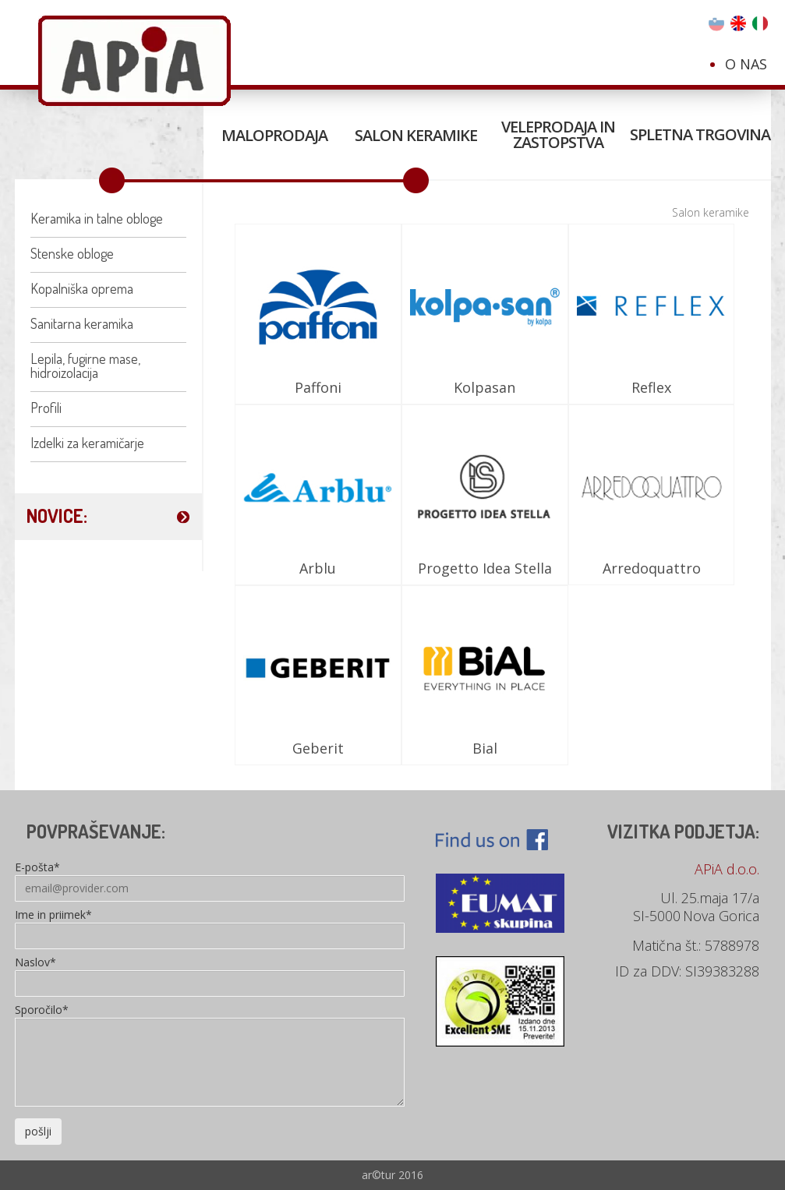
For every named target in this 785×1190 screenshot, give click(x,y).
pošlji (38, 1131)
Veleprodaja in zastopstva (558, 134)
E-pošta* (37, 868)
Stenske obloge (72, 253)
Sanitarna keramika (81, 323)
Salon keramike (416, 135)
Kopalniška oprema (81, 288)
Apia (134, 61)
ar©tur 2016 (392, 1174)
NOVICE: (57, 515)
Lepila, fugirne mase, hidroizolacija (85, 365)
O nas (746, 64)
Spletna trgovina (700, 134)
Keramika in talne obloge (96, 218)
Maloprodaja (274, 135)
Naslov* (35, 963)
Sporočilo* (42, 1011)
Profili (46, 407)
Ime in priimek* (53, 915)
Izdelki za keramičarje (87, 442)
